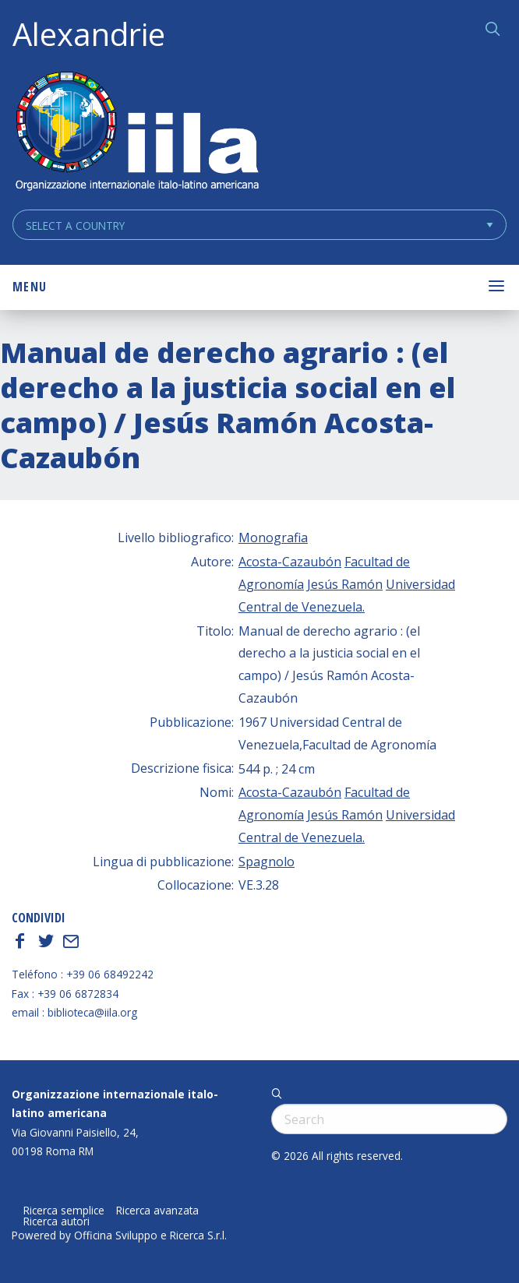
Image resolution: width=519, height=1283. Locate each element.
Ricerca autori (56, 1221)
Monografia (273, 537)
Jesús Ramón (345, 584)
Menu (29, 286)
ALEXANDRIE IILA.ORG (136, 133)
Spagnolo (266, 861)
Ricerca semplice (63, 1210)
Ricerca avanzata (157, 1210)
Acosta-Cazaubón (289, 561)
